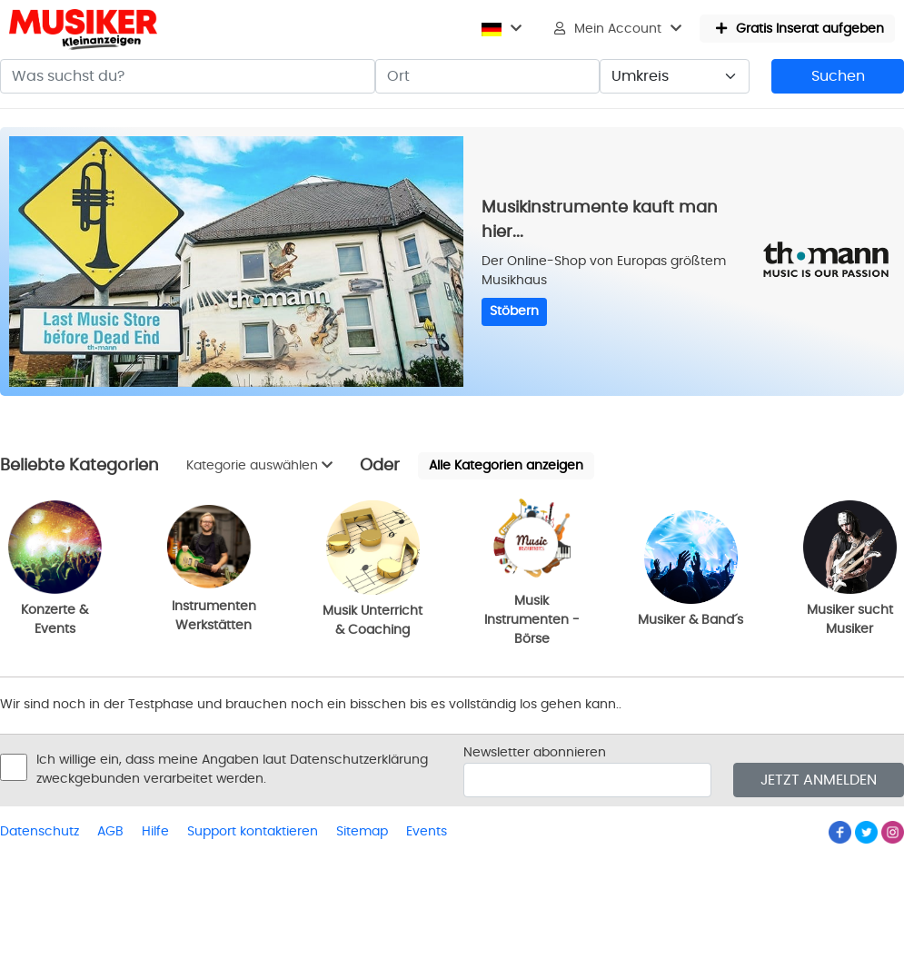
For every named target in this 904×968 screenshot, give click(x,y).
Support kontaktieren (252, 831)
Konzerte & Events (55, 568)
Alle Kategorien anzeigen (506, 465)
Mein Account (617, 28)
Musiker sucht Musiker (850, 568)
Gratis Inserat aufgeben (800, 28)
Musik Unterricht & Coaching (372, 568)
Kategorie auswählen (259, 465)
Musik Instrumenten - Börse (532, 568)
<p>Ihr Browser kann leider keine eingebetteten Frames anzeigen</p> (91, 290)
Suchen (838, 76)
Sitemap (362, 831)
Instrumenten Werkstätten (214, 568)
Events (426, 831)
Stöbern (514, 311)
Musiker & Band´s (690, 568)
